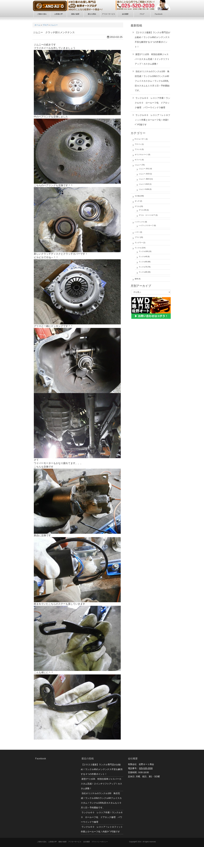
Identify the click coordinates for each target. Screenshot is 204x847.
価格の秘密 (62, 842)
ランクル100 (143, 251)
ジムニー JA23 (144, 174)
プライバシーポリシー (100, 842)
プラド (137, 237)
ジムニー (54, 25)
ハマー (137, 232)
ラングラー (139, 243)
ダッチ (137, 201)
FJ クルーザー (140, 139)
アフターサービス (74, 842)
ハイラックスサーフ (146, 225)
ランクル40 (143, 257)
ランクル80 (143, 272)
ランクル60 (143, 262)
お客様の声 (52, 842)
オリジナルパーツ (141, 154)
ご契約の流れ (42, 842)
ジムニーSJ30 (144, 189)
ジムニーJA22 (144, 184)
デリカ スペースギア (147, 215)
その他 (137, 196)
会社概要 (86, 842)
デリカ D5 (142, 210)
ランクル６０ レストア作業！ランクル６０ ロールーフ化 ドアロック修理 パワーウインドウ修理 (152, 103)
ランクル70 (143, 267)
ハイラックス (140, 222)
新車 (136, 279)
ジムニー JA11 (144, 169)
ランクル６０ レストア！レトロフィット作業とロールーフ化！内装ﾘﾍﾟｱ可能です (152, 120)
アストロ (138, 149)
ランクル (138, 248)
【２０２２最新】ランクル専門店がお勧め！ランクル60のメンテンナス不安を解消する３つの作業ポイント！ (101, 769)
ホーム (37, 25)
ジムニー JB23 (144, 179)
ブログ (45, 25)
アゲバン (138, 144)
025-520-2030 (146, 768)
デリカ (137, 206)
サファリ (138, 160)
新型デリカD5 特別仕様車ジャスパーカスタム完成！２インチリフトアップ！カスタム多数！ (152, 59)
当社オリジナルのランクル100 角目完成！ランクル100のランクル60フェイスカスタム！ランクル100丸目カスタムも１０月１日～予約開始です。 (152, 81)
